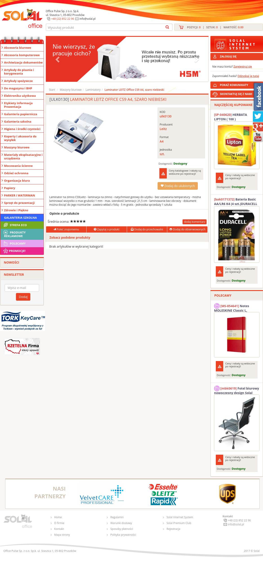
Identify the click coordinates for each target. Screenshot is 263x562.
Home (58, 517)
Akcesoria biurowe (17, 48)
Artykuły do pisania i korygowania (19, 71)
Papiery (9, 188)
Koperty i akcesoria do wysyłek (20, 138)
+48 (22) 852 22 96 (62, 19)
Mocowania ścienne (18, 166)
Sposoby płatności (121, 529)
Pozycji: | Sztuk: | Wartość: (215, 27)
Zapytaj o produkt (106, 229)
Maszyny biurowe (16, 147)
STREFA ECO (15, 225)
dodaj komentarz (194, 222)
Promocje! (14, 251)
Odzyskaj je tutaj (248, 76)
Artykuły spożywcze (18, 81)
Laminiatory (93, 90)
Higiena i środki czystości (22, 129)
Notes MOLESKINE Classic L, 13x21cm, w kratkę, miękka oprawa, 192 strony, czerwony (235, 307)
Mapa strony (62, 535)
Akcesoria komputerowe (22, 55)
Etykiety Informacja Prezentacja (18, 105)
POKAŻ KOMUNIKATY (240, 84)
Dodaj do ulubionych (177, 186)
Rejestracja (173, 529)
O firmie (59, 523)
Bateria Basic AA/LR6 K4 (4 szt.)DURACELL (235, 201)
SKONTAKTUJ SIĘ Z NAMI (236, 94)
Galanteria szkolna (17, 121)
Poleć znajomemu (66, 229)
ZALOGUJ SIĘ (228, 56)
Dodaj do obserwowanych (187, 229)
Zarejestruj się (243, 66)
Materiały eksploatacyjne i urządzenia (23, 156)
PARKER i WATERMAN (19, 195)
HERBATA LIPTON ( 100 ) (230, 116)
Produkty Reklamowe (14, 233)
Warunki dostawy (121, 523)
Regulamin (117, 517)
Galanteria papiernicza (20, 114)
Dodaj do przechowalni (147, 229)
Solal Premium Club (179, 523)
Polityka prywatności (123, 535)
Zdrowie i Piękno (16, 210)
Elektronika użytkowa (20, 96)
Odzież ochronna (16, 173)
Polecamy (14, 243)
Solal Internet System (180, 517)
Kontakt (59, 529)
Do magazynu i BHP (18, 88)
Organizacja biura (17, 181)
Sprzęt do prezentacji (19, 203)
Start (52, 90)
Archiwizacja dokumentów (23, 62)
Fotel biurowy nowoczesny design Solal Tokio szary (236, 390)
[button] (58, 59)
